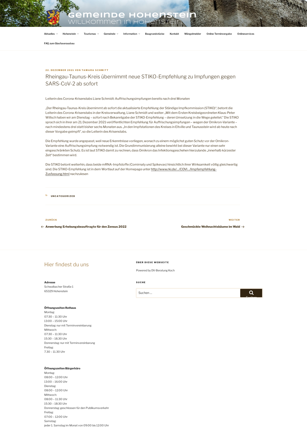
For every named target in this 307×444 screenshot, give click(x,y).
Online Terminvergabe (219, 19)
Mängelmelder (192, 19)
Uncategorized (63, 181)
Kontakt (174, 19)
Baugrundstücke (154, 19)
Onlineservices (245, 19)
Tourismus (91, 19)
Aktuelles (51, 19)
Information (132, 19)
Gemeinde (111, 19)
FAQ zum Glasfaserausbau (59, 28)
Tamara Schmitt (95, 55)
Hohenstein (71, 19)
